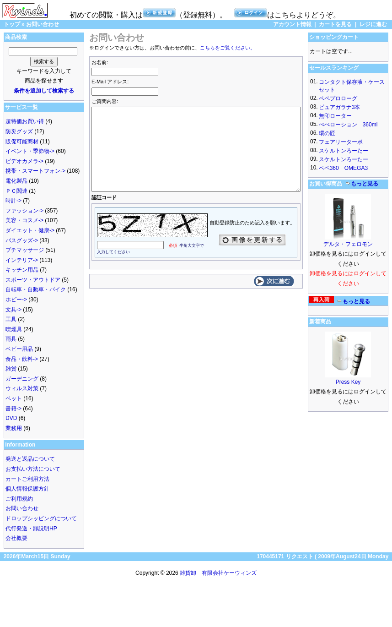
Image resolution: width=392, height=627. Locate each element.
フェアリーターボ (341, 142)
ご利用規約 (19, 499)
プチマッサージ (24, 250)
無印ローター (335, 116)
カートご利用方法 (27, 479)
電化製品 (16, 181)
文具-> (13, 309)
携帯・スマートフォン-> (35, 171)
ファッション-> (24, 210)
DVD (11, 418)
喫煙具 (13, 329)
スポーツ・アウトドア (32, 280)
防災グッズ (19, 131)
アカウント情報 (292, 24)
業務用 (13, 428)
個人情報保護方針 (27, 488)
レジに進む (373, 24)
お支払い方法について (32, 469)
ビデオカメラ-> (24, 161)
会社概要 (16, 538)
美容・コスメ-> (24, 220)
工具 (10, 319)
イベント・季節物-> (29, 151)
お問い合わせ (42, 24)
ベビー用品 (19, 349)
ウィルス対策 (21, 388)
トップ (12, 24)
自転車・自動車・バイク (35, 289)
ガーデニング (21, 379)
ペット (13, 398)
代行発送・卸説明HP (31, 528)
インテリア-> (21, 260)
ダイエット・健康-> (29, 230)
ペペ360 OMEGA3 (343, 168)
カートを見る (335, 24)
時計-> (13, 200)
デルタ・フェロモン (348, 244)
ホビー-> (16, 299)
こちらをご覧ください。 (227, 47)
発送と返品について (30, 459)
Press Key (348, 382)
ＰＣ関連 (16, 191)
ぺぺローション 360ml (348, 124)
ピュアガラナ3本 (339, 107)
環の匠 (327, 133)
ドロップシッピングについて (41, 518)
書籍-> (13, 408)
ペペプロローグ (338, 98)
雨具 (10, 339)
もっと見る (361, 183)
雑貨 (10, 368)
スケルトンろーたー (343, 150)
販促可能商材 (21, 141)
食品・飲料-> (21, 359)
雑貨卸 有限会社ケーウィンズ (218, 573)
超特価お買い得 (24, 121)
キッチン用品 (21, 270)
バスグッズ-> (21, 240)
